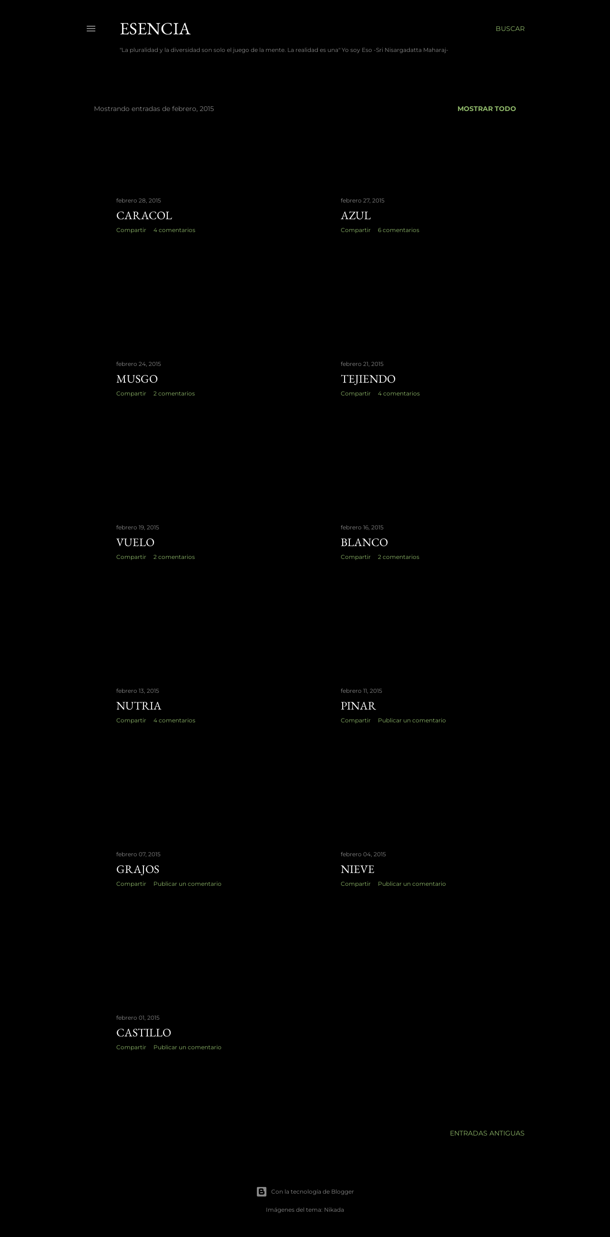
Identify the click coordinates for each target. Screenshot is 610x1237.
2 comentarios (174, 393)
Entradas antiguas (487, 1133)
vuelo (135, 542)
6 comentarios (398, 229)
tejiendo (368, 378)
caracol (144, 215)
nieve (358, 869)
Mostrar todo (487, 108)
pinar (358, 705)
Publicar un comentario (412, 720)
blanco (364, 542)
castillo (143, 1032)
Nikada (334, 1209)
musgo (137, 378)
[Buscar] (510, 28)
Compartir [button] (131, 229)
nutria (139, 705)
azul (356, 215)
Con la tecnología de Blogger (305, 1191)
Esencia (155, 28)
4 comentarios (174, 229)
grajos (137, 869)
